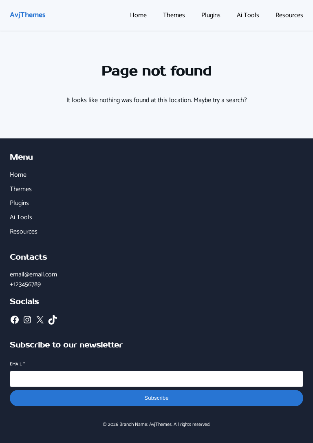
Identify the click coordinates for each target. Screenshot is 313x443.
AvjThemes (28, 15)
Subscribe (156, 398)
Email (17, 364)
